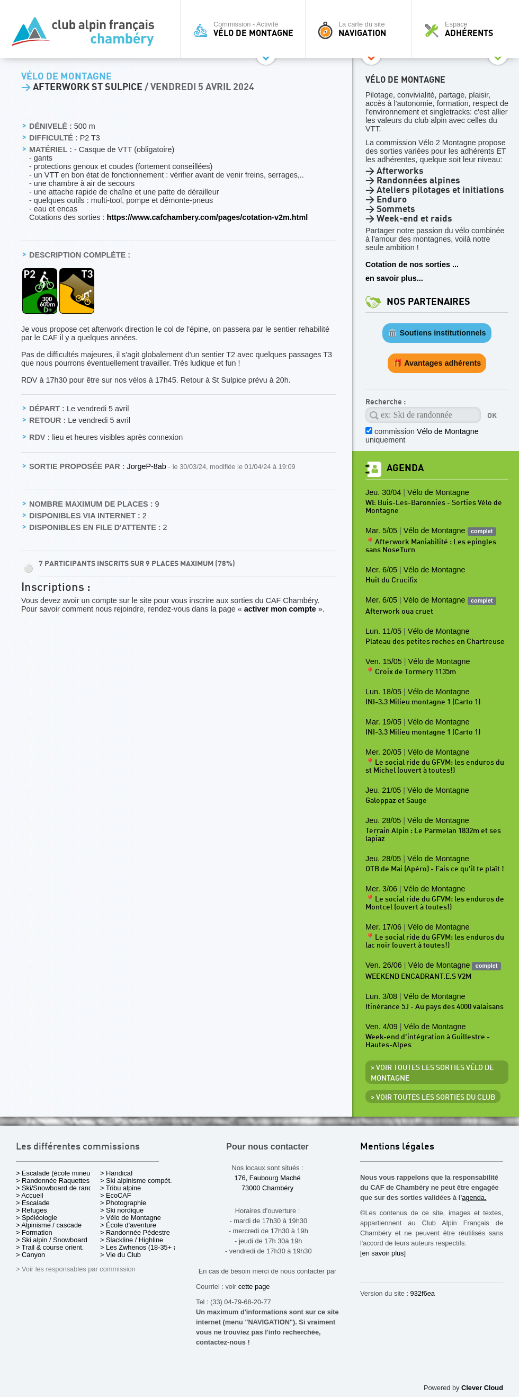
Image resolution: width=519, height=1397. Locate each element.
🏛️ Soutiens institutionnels (437, 333)
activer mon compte (280, 609)
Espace (468, 29)
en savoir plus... (394, 278)
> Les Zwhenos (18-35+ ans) (143, 1247)
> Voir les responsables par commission (76, 1269)
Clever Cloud (482, 1388)
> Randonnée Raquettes (53, 1180)
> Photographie (123, 1203)
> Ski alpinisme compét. (136, 1180)
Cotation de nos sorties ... (412, 264)
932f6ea (422, 1293)
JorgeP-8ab (147, 466)
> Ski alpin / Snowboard (51, 1240)
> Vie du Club (120, 1255)
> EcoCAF (115, 1195)
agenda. (474, 1197)
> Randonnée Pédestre (135, 1232)
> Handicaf (116, 1173)
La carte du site (361, 29)
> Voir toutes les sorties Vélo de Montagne (432, 1073)
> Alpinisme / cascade (49, 1225)
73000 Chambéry (267, 1188)
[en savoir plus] (383, 1253)
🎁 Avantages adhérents (437, 363)
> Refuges (31, 1210)
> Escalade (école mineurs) (57, 1173)
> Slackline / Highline (131, 1240)
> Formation (34, 1232)
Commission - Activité (245, 29)
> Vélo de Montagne (130, 1218)
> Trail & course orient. (50, 1247)
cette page (254, 1286)
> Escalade (33, 1203)
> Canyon (30, 1255)
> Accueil (29, 1195)
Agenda (405, 468)
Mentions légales (397, 1147)
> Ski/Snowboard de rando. (57, 1188)
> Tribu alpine (120, 1188)
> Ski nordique (122, 1210)
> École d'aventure (128, 1225)
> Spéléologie (36, 1218)
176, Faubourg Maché (267, 1178)
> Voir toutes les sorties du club (433, 1097)
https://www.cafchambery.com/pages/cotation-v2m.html (207, 217)
